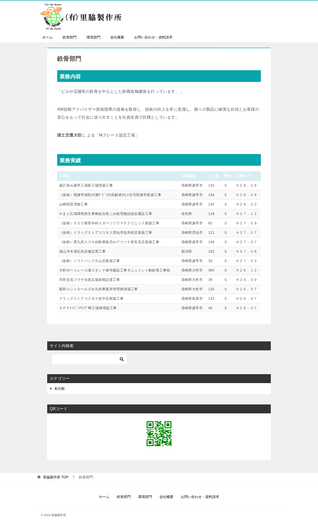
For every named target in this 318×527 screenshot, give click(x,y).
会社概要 (117, 37)
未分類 (59, 389)
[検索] (89, 359)
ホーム (47, 37)
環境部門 (93, 37)
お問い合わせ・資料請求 (153, 37)
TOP (55, 477)
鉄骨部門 (70, 37)
